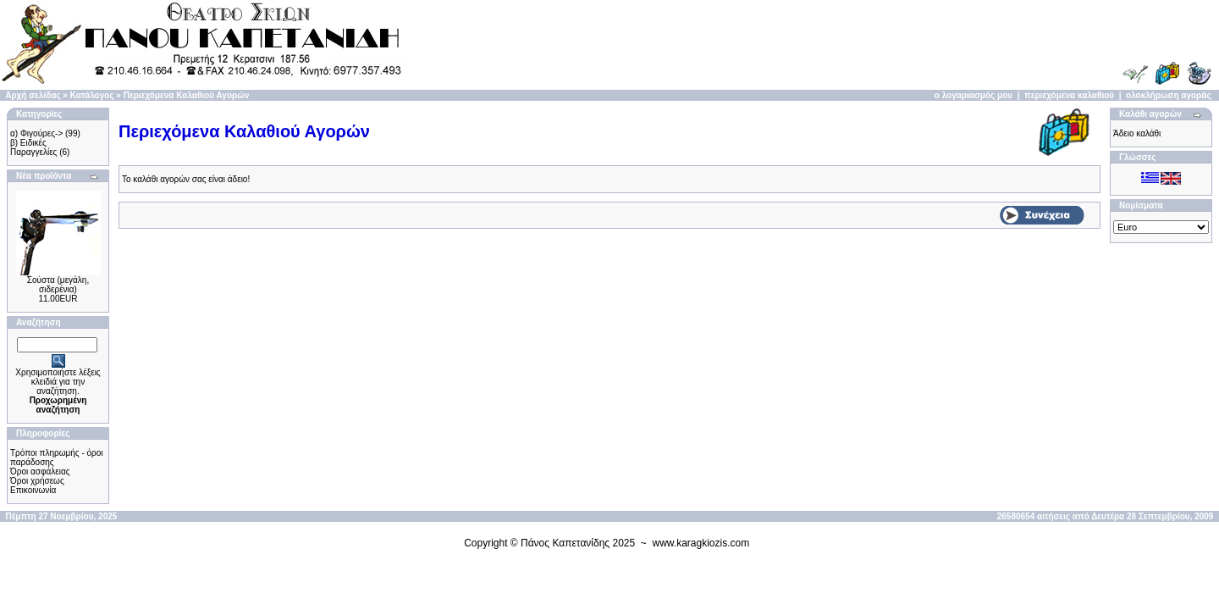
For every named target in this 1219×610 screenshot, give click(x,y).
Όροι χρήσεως (37, 480)
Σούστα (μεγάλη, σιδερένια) (58, 284)
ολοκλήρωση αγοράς (1168, 95)
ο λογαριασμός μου (973, 95)
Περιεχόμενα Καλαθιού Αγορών (187, 95)
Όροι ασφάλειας (40, 471)
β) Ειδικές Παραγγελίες (33, 147)
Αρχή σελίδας (32, 95)
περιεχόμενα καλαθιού (1069, 95)
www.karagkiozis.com (701, 543)
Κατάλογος (92, 95)
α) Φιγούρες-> (36, 133)
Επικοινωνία (33, 490)
